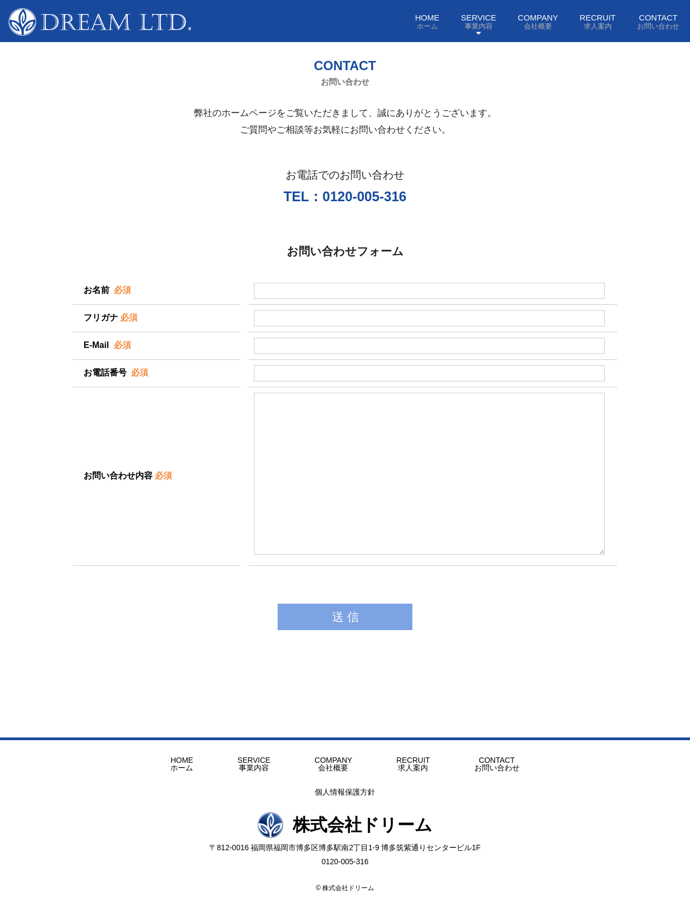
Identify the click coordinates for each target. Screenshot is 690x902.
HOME (427, 21)
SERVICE (478, 21)
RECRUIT (597, 21)
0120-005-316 (344, 861)
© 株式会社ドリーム (345, 888)
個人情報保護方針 (345, 792)
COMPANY (538, 21)
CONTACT (658, 21)
